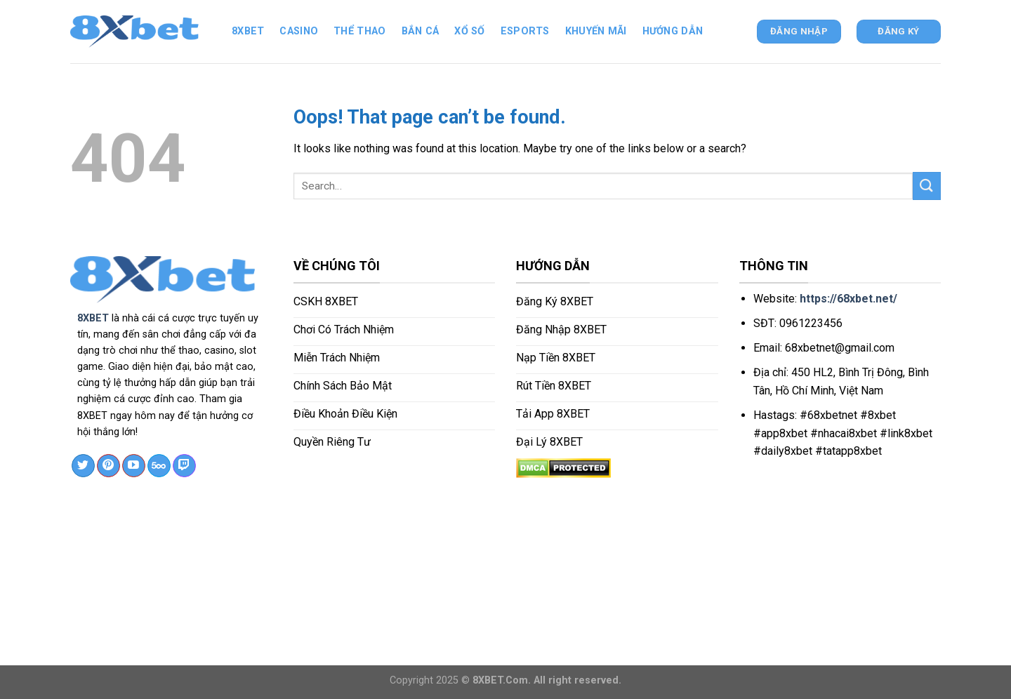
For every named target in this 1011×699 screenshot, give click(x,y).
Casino (298, 31)
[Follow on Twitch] (184, 466)
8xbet (248, 31)
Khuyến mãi (596, 31)
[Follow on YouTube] (133, 466)
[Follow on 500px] (159, 466)
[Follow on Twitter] (83, 466)
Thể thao (359, 31)
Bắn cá (421, 31)
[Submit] (927, 185)
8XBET (93, 318)
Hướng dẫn (672, 31)
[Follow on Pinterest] (108, 466)
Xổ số (469, 31)
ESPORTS (525, 31)
